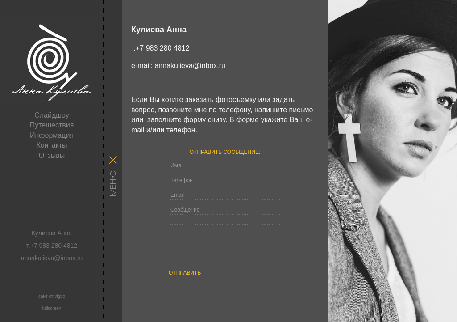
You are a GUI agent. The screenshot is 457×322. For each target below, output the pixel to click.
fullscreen (52, 308)
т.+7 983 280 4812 (160, 48)
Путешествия (52, 125)
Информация (52, 135)
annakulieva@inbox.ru (189, 65)
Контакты (51, 145)
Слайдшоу (51, 115)
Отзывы (52, 155)
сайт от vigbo (51, 296)
